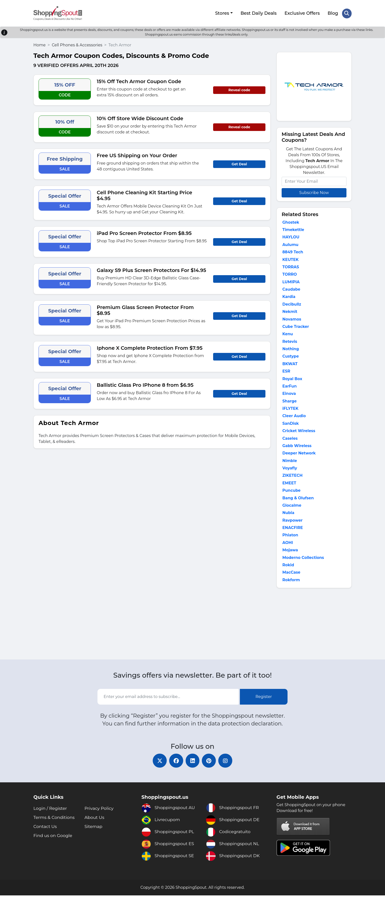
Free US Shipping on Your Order (137, 155)
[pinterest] (209, 768)
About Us (94, 825)
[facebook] (175, 768)
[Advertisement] (314, 631)
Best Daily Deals (258, 13)
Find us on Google (53, 843)
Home (39, 44)
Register (264, 703)
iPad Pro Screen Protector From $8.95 (144, 232)
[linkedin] (192, 768)
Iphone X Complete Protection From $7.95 (150, 347)
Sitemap (93, 834)
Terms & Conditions (54, 825)
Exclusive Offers (302, 13)
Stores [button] (222, 13)
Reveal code (239, 89)
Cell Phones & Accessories (77, 44)
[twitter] (158, 768)
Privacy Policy (99, 816)
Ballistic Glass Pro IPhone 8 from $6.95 (145, 384)
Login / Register (50, 816)
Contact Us (45, 834)
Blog (333, 13)
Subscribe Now (314, 192)
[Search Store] (347, 13)
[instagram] (227, 768)
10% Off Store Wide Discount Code (140, 118)
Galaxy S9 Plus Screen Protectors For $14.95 (151, 269)
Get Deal (239, 163)
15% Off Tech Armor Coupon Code (139, 81)
